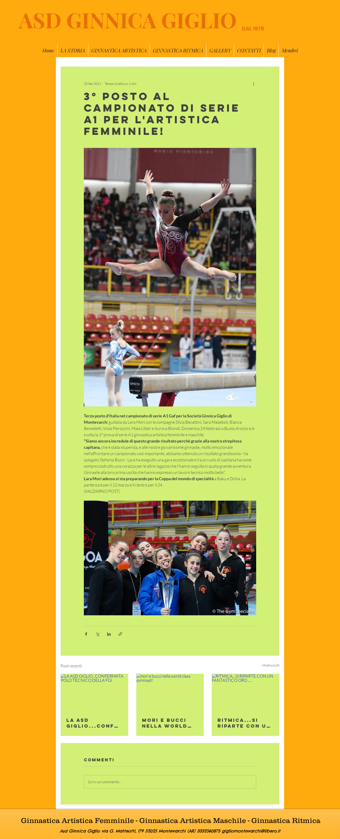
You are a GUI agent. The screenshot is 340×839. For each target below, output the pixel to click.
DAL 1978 (253, 28)
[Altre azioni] (253, 83)
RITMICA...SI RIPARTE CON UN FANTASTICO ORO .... (245, 723)
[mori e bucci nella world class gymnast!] (170, 693)
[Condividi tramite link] (120, 634)
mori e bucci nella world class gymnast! (170, 723)
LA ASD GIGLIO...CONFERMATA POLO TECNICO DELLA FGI (94, 723)
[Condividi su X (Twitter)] (97, 634)
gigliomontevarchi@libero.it (251, 831)
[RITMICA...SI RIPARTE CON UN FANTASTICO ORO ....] (245, 693)
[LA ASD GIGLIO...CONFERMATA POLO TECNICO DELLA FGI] (94, 693)
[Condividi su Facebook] (86, 634)
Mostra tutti (270, 665)
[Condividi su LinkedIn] (109, 634)
